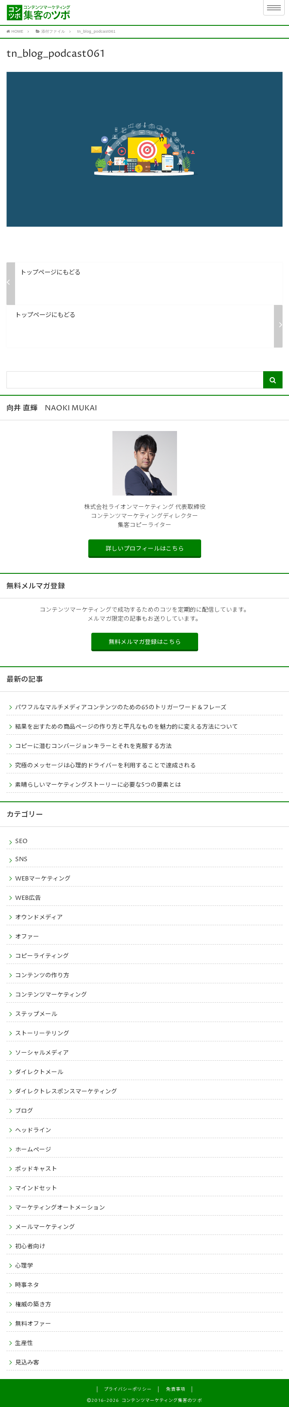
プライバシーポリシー (127, 1388)
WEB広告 (28, 897)
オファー (27, 936)
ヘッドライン (33, 1129)
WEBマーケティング (43, 878)
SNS (21, 858)
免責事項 (175, 1388)
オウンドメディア (39, 917)
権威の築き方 (33, 1304)
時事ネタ (27, 1284)
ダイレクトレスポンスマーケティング (66, 1091)
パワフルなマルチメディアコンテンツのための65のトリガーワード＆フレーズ (121, 707)
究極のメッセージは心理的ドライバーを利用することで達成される (105, 765)
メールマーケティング (45, 1226)
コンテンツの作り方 (42, 975)
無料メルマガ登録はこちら (145, 642)
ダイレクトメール (39, 1071)
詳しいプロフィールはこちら (145, 548)
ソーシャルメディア (42, 1052)
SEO (21, 840)
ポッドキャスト (36, 1168)
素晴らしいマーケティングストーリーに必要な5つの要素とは (98, 784)
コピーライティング (42, 955)
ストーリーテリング (42, 1033)
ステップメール (36, 1013)
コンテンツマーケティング (51, 994)
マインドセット (36, 1187)
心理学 (24, 1265)
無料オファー (33, 1323)
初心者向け (30, 1246)
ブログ (24, 1110)
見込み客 (27, 1362)
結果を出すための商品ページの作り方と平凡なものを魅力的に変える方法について (126, 726)
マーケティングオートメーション (60, 1207)
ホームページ (33, 1149)
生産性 (24, 1342)
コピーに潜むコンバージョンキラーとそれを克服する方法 (93, 745)
